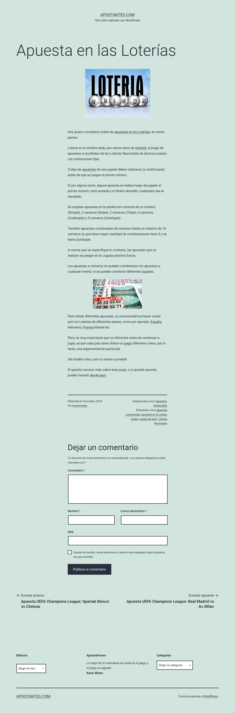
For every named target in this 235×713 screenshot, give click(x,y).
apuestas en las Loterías (132, 132)
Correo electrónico (134, 511)
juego (128, 343)
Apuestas (161, 401)
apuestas (89, 169)
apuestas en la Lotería (154, 414)
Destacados (160, 405)
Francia (88, 327)
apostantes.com (117, 15)
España (156, 322)
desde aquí (98, 375)
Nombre (74, 511)
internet (140, 148)
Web (70, 532)
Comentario (76, 470)
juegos (135, 419)
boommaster (79, 405)
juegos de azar (148, 419)
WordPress (211, 696)
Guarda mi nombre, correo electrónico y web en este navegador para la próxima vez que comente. (119, 554)
